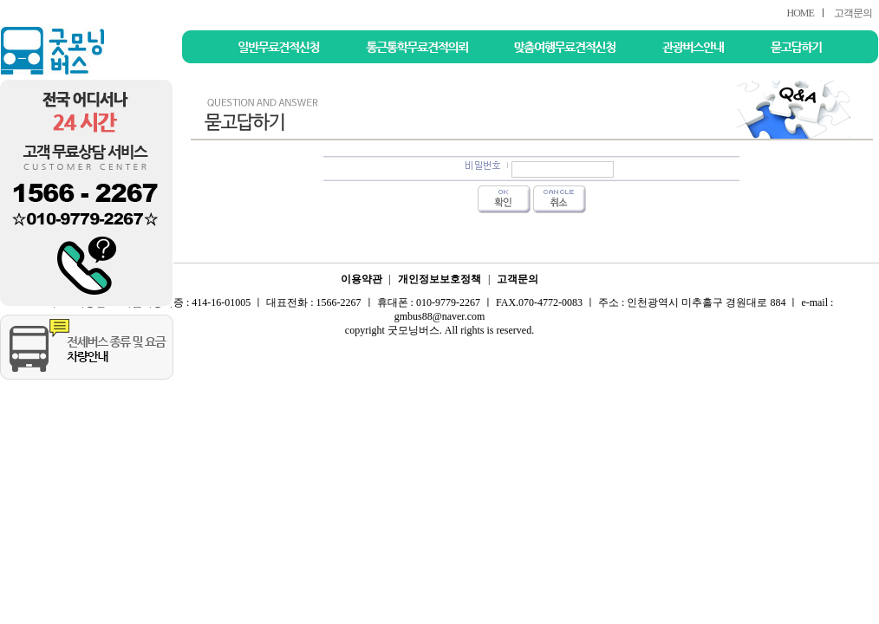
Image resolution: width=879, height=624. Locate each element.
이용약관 (361, 279)
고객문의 (853, 13)
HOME (799, 13)
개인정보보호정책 (439, 279)
